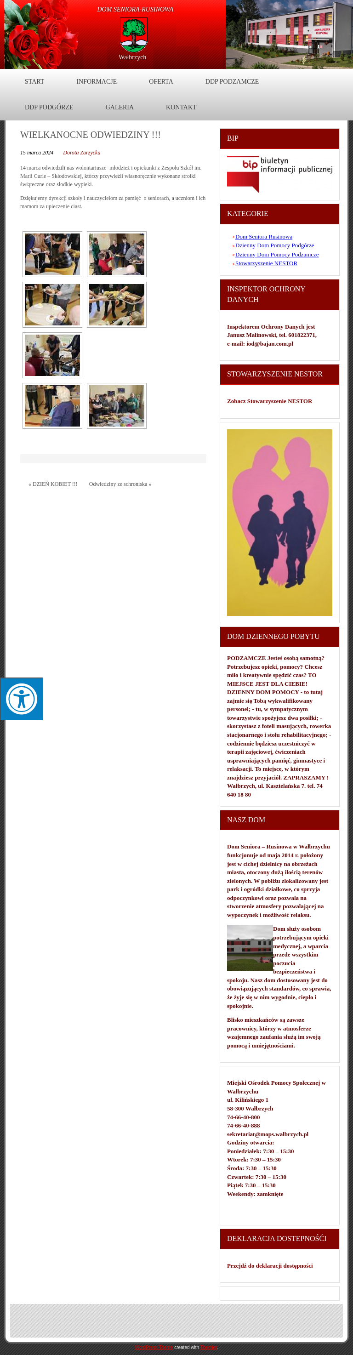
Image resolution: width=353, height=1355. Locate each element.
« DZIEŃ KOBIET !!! (53, 484)
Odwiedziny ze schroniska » (120, 484)
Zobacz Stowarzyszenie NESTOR (270, 401)
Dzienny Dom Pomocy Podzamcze (277, 254)
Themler (208, 1347)
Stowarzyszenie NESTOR (266, 263)
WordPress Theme (154, 1347)
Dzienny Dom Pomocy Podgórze (274, 245)
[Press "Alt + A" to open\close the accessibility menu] (21, 699)
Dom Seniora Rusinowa (263, 236)
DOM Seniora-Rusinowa (135, 9)
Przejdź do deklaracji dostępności (270, 1265)
